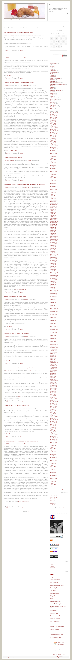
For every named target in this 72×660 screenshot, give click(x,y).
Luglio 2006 (53, 124)
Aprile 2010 (53, 192)
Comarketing (53, 70)
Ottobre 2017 (53, 328)
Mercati (52, 87)
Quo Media (9, 75)
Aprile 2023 (53, 427)
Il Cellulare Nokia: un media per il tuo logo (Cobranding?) (19, 368)
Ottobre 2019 (53, 364)
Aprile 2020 (53, 373)
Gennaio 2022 (53, 404)
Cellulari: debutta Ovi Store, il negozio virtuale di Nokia (19, 82)
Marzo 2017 (53, 317)
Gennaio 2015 (53, 278)
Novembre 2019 (54, 365)
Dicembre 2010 (53, 204)
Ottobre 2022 (53, 418)
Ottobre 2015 (53, 292)
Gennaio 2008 (53, 152)
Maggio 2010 (53, 194)
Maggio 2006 (53, 121)
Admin (27, 19)
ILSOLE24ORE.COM (11, 150)
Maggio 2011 (53, 212)
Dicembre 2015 (53, 295)
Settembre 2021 (54, 398)
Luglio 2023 (53, 432)
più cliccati (65, 489)
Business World (54, 582)
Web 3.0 (52, 108)
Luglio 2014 (53, 269)
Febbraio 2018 (53, 334)
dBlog (51, 73)
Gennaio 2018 (53, 332)
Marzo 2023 (53, 426)
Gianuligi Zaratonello (55, 601)
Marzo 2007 (53, 137)
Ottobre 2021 (53, 400)
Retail (51, 96)
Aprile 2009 (53, 174)
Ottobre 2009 (53, 183)
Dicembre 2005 (53, 114)
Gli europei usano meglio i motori (13, 157)
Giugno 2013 (53, 249)
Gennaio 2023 (53, 423)
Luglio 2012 (53, 233)
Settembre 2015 (54, 290)
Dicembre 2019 (53, 367)
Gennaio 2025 (53, 459)
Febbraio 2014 (53, 261)
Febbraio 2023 (53, 424)
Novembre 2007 (54, 149)
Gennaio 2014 (53, 260)
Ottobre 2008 (53, 165)
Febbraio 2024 (53, 442)
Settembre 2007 (54, 146)
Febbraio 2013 (53, 243)
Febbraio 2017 (53, 316)
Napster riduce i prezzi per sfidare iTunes (15, 296)
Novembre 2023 (54, 438)
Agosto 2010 (53, 198)
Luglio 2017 (53, 323)
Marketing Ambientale (55, 82)
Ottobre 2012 (53, 237)
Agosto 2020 (53, 379)
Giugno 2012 (53, 231)
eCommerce (53, 76)
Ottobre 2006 (53, 129)
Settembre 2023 (54, 435)
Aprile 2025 (53, 463)
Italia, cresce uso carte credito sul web (14, 55)
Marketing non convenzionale (57, 84)
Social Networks (31, 35)
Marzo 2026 (53, 480)
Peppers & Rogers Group (57, 626)
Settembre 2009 (54, 182)
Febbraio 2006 (53, 117)
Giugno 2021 (53, 394)
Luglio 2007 (53, 143)
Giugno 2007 (53, 141)
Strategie (52, 102)
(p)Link (7, 50)
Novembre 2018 (54, 347)
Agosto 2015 (53, 289)
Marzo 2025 (53, 462)
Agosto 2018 (53, 343)
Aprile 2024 (53, 445)
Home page (6, 657)
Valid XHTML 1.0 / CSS (59, 654)
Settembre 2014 (54, 272)
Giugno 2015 (53, 286)
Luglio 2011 (53, 215)
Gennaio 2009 (53, 170)
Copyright (52, 567)
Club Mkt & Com (54, 590)
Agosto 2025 (53, 469)
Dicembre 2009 (53, 186)
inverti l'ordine (19, 25)
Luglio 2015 (53, 287)
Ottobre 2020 (53, 382)
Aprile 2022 (53, 409)
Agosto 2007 (53, 144)
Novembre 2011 (54, 221)
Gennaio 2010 (53, 188)
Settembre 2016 (54, 308)
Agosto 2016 (53, 307)
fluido (51, 598)
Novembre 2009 (54, 185)
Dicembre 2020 (53, 385)
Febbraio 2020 (53, 370)
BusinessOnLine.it (55, 579)
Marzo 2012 (53, 227)
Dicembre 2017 (53, 331)
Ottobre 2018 (53, 346)
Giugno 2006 (53, 123)
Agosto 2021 (53, 397)
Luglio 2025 (53, 468)
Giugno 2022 (53, 412)
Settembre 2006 (54, 128)
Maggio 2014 (53, 266)
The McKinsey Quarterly (56, 637)
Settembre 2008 (54, 164)
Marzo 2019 (53, 353)
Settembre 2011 (54, 218)
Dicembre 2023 (53, 439)
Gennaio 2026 (53, 477)
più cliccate (65, 507)
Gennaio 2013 (53, 242)
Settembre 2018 (54, 344)
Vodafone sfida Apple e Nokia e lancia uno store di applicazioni (21, 441)
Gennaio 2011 (53, 206)
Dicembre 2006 (53, 132)
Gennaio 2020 (53, 368)
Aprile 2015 (53, 283)
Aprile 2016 (53, 301)
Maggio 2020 (53, 374)
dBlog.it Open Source (56, 596)
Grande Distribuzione (55, 78)
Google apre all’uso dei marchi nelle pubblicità (16, 333)
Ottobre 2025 (53, 472)
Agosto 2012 (53, 234)
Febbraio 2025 (53, 460)
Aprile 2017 (53, 319)
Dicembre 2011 (53, 222)
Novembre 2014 (54, 275)
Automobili (52, 495)
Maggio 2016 (53, 302)
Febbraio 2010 (53, 189)
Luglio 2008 (53, 161)
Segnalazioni (53, 97)
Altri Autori (8, 58)
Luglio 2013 (53, 251)
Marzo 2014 (53, 263)
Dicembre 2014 (53, 277)
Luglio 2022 (53, 413)
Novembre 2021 (54, 401)
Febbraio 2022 (53, 406)
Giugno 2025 (53, 466)
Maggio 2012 (53, 230)
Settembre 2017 (54, 326)
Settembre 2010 (54, 200)
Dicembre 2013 (53, 258)
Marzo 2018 (53, 335)
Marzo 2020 (53, 371)
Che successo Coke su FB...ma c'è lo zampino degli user (19, 32)
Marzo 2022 (53, 407)
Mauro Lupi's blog (55, 621)
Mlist (51, 624)
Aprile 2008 (53, 156)
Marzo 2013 (53, 245)
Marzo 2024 (53, 444)
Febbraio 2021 (53, 388)
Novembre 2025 (54, 474)
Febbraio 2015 (53, 280)
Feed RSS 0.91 (59, 642)
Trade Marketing (54, 105)
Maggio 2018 (53, 338)
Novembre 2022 (54, 419)
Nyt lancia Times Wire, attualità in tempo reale (16, 405)
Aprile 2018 (53, 337)
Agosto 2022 (53, 415)
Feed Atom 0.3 (59, 644)
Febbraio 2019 (53, 352)
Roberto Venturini (9, 35)
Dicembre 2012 (53, 240)
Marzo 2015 (53, 281)
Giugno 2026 (53, 484)
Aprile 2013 (53, 246)
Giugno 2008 (53, 159)
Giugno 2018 (53, 340)
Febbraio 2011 (53, 207)
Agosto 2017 (53, 325)
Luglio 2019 (53, 359)
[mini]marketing (54, 577)
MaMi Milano (53, 610)
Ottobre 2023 (53, 436)
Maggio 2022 (53, 410)
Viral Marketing (54, 106)
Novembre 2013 (54, 257)
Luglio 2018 (53, 341)
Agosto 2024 (53, 451)
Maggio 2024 (53, 447)
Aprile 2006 (53, 120)
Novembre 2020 (54, 383)
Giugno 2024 (53, 448)
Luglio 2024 (53, 450)
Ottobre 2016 (53, 310)
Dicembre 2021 (53, 403)
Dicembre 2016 (53, 313)
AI (50, 64)
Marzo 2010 (53, 191)
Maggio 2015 (53, 284)
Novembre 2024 (54, 456)
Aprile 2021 (53, 391)
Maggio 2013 (53, 248)
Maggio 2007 (53, 140)
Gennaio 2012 (53, 224)
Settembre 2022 (54, 416)
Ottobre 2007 (53, 147)
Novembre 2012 (54, 239)
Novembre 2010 (54, 203)
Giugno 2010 (53, 195)
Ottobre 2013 (53, 255)
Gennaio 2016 (53, 296)
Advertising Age (22, 37)
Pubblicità (52, 93)
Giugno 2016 (53, 304)
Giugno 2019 (53, 358)
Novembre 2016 (54, 311)
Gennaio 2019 (53, 350)
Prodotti (29, 370)
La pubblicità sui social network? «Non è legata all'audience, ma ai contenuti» (25, 184)
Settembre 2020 (54, 380)
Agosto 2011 (53, 216)
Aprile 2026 (53, 481)
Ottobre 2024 (53, 454)
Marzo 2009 (53, 173)
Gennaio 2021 (53, 386)
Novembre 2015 (54, 293)
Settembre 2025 (54, 471)
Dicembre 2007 (53, 150)
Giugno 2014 (53, 267)
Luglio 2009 (53, 179)
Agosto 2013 (53, 252)
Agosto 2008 (53, 162)
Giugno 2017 (53, 322)
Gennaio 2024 (53, 441)
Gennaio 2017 (53, 314)
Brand (51, 69)
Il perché (52, 566)
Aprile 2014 (53, 264)
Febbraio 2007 (53, 135)
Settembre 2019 (54, 362)
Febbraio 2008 (53, 153)
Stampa (20, 50)
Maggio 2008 (53, 158)
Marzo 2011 (53, 209)
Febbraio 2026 (53, 478)
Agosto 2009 (53, 180)
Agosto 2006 (53, 126)
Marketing (52, 81)
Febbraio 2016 (53, 298)
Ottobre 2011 (53, 219)
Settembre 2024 (54, 453)
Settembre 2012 (54, 236)
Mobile (26, 85)
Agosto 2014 (53, 270)
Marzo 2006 (53, 118)
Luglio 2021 (53, 395)
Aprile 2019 (53, 355)
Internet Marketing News (56, 603)
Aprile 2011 (53, 210)
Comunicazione (54, 72)
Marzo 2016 (53, 299)
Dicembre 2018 (53, 349)
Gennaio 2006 (53, 115)
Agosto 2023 (53, 433)
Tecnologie (52, 103)
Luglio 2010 (53, 197)
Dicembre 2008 (53, 168)
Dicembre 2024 (53, 457)
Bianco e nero (53, 497)
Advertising (53, 63)
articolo (19, 396)
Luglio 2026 (53, 486)
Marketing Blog (54, 613)
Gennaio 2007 (53, 134)
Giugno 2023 (53, 430)
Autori (51, 564)
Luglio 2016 (53, 305)
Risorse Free (53, 632)
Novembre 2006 (54, 131)
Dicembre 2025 (53, 475)
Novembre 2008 (54, 167)
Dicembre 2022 (53, 421)
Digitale (52, 75)
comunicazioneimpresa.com (57, 585)
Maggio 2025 (53, 465)
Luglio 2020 (53, 377)
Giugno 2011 (53, 213)
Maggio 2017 (53, 320)
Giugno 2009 (53, 177)
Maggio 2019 (53, 356)
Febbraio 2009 (53, 171)
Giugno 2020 (53, 376)
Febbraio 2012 (53, 225)
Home (51, 500)
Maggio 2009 (53, 176)
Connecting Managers (56, 588)
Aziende (52, 66)
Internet (26, 58)
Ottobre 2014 (53, 273)
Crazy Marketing (54, 593)
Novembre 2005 (54, 112)
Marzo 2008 (53, 155)
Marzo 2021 (53, 389)
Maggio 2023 (53, 429)
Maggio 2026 (53, 483)
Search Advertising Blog (56, 634)
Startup (51, 100)
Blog (51, 67)
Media (26, 408)
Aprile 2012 (53, 228)
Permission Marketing (55, 90)
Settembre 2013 (54, 254)
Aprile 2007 (53, 138)
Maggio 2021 (53, 392)
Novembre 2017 (54, 329)
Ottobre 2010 (53, 201)
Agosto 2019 (53, 361)
